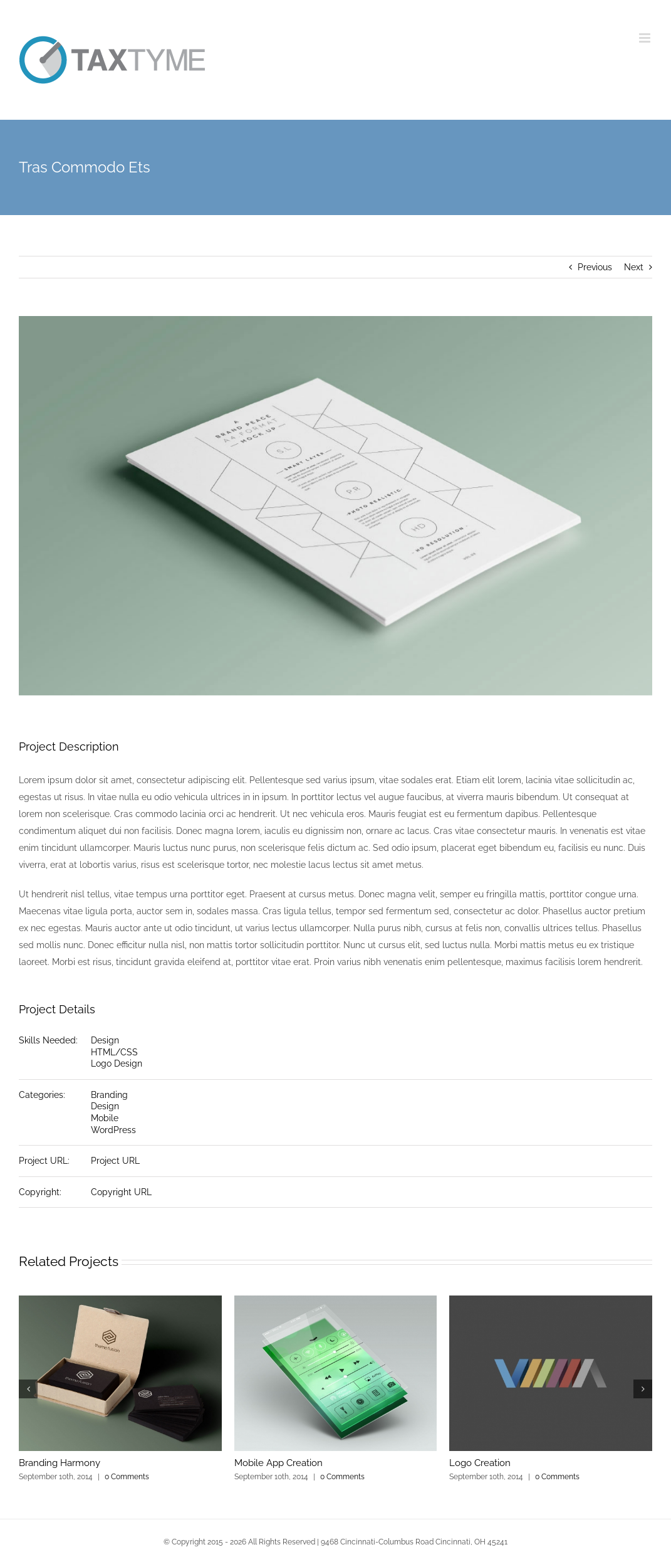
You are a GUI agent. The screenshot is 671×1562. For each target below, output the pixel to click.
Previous (595, 267)
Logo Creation (480, 1463)
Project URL (115, 1161)
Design (105, 1040)
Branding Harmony (59, 1463)
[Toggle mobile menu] (645, 38)
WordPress (113, 1130)
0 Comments (127, 1476)
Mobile (104, 1118)
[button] (28, 1389)
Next (633, 267)
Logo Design (116, 1063)
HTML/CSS (114, 1052)
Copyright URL (121, 1192)
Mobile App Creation (278, 1463)
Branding (109, 1095)
